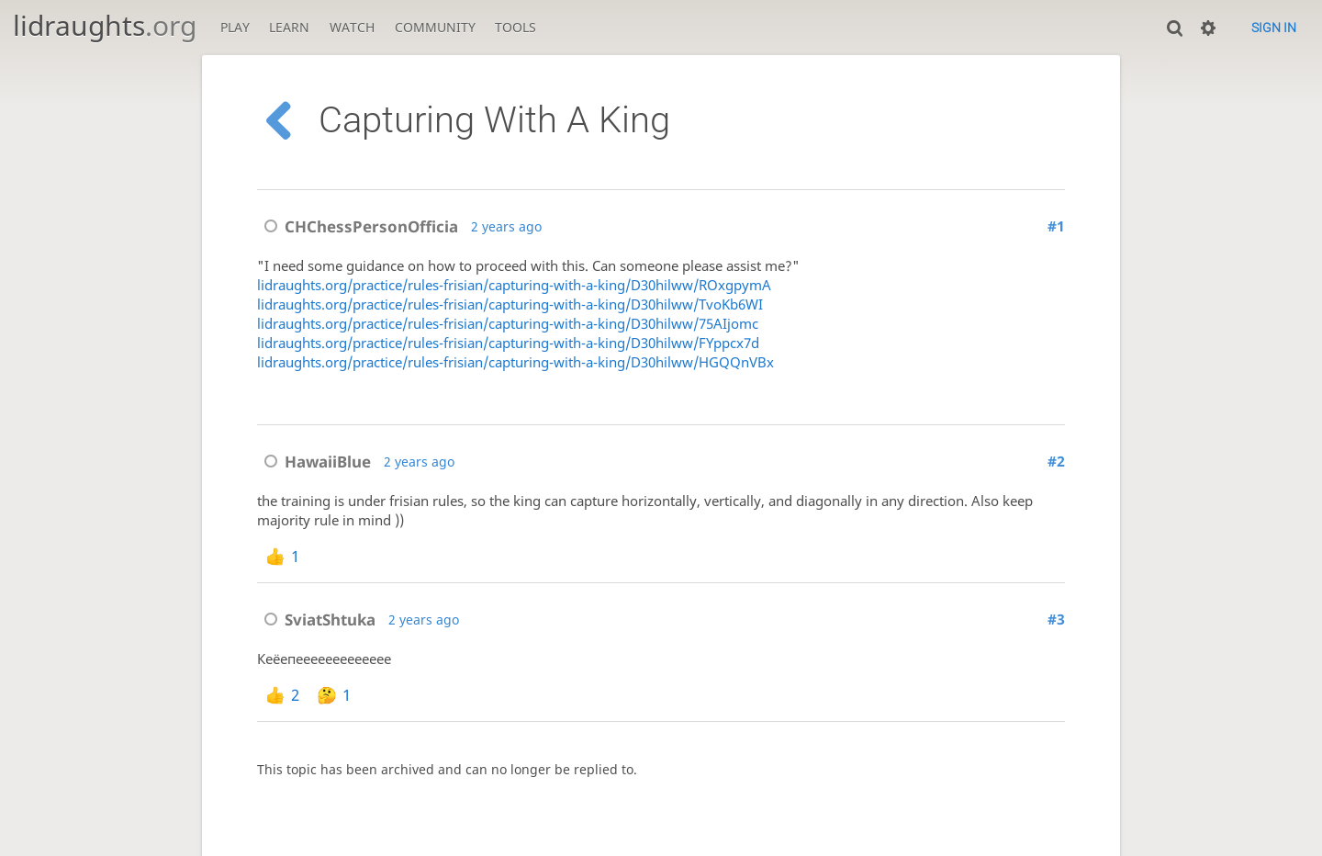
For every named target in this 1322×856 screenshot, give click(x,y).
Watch (352, 27)
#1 (1056, 226)
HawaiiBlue (314, 461)
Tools (515, 27)
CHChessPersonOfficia (357, 226)
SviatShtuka (316, 619)
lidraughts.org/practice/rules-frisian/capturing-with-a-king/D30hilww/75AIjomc (507, 323)
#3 (1056, 619)
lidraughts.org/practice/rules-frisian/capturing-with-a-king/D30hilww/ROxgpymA (514, 285)
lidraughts (104, 25)
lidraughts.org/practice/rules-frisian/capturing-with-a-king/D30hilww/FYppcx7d (508, 343)
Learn (289, 27)
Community (435, 27)
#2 (1056, 461)
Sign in (1273, 27)
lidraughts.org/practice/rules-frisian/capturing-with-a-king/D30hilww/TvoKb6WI (510, 304)
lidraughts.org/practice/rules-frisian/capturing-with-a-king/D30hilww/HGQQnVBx (515, 362)
